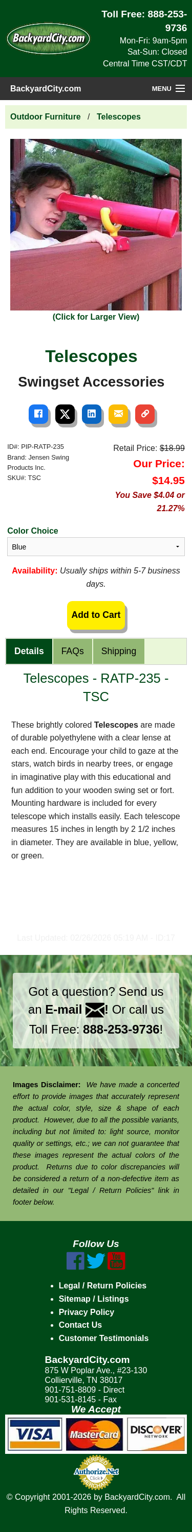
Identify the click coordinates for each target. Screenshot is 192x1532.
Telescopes (119, 116)
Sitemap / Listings (94, 1299)
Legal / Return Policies (103, 1285)
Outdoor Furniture (45, 116)
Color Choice (32, 530)
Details (29, 651)
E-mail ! (77, 1009)
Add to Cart (96, 615)
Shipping (118, 651)
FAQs (72, 651)
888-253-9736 (121, 1029)
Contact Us (80, 1325)
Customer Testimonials (104, 1338)
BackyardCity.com (45, 88)
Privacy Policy (87, 1312)
